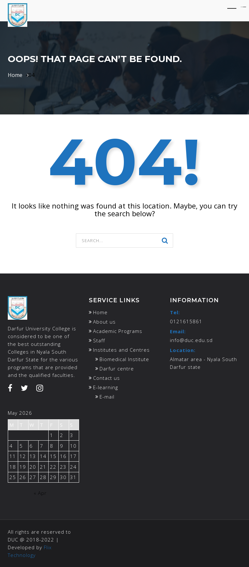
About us (104, 321)
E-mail (107, 396)
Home (15, 75)
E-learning (105, 387)
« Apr (40, 493)
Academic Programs (117, 331)
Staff (99, 340)
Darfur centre (117, 368)
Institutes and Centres (121, 350)
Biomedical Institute (124, 359)
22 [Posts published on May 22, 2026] (53, 467)
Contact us (106, 378)
